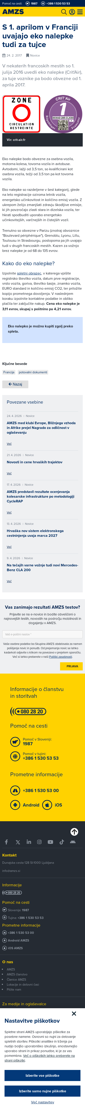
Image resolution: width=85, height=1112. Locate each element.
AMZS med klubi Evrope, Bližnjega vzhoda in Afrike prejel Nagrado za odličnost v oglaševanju (41, 427)
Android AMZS (18, 940)
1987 (25, 910)
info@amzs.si (11, 870)
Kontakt (9, 855)
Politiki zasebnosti (60, 657)
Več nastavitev (42, 1102)
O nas (7, 962)
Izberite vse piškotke (42, 1075)
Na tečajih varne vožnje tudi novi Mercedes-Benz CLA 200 (42, 568)
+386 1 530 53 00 (21, 933)
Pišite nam (14, 989)
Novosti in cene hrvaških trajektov (34, 462)
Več (9, 444)
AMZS (11, 969)
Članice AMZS (16, 979)
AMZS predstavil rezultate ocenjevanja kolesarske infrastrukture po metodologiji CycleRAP (40, 496)
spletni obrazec (29, 273)
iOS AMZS (15, 948)
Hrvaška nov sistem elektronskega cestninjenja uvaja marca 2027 (35, 533)
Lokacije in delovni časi (23, 984)
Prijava (72, 666)
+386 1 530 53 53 (31, 918)
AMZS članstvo (17, 974)
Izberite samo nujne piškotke (42, 1091)
